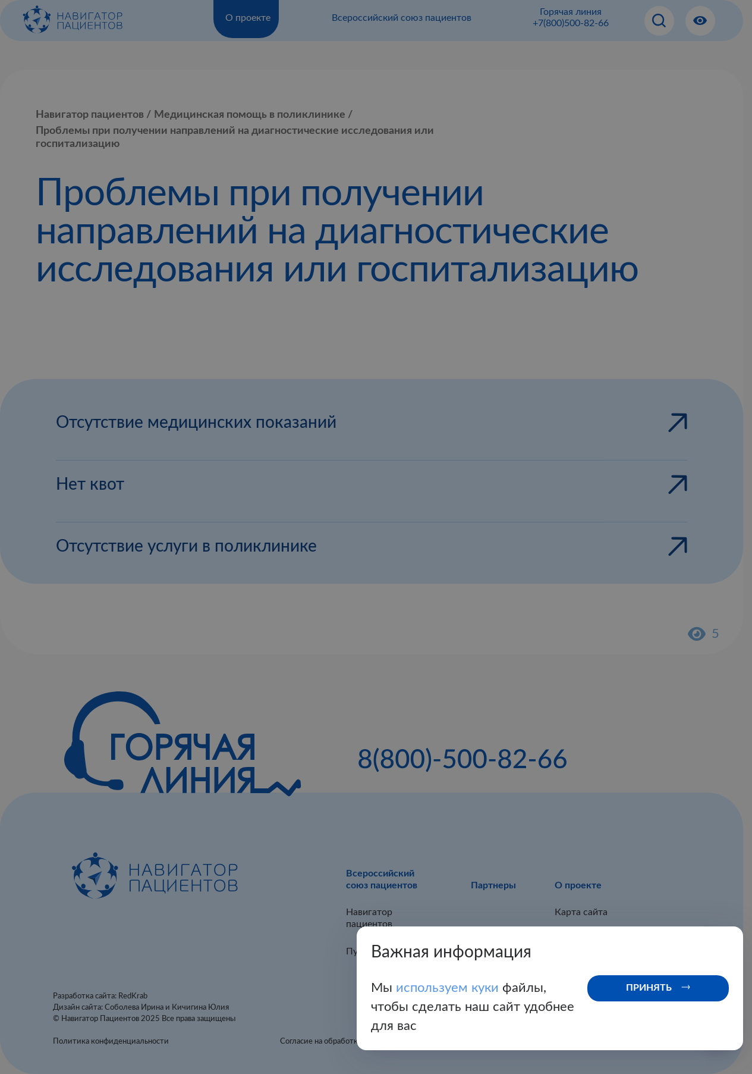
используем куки (449, 987)
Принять (649, 987)
